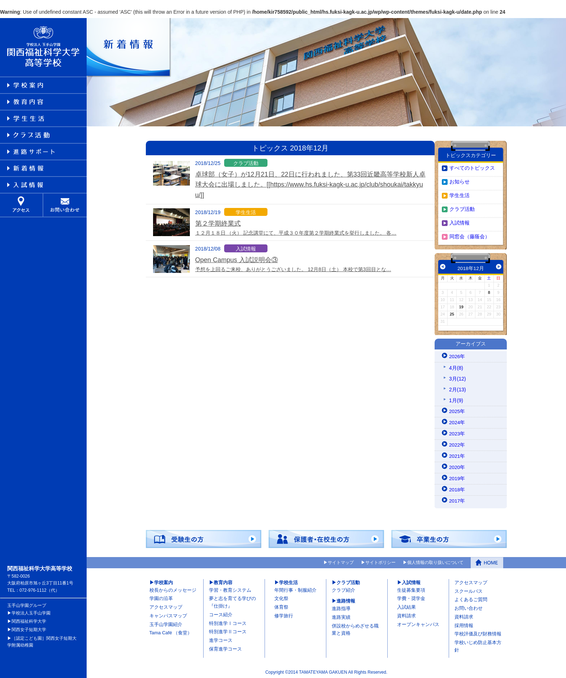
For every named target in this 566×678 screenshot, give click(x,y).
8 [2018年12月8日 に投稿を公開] (489, 291)
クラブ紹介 (343, 588)
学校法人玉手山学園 (31, 611)
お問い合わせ (468, 606)
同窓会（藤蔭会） (469, 235)
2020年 (457, 466)
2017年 (457, 499)
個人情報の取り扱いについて (435, 561)
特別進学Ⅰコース (228, 621)
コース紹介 (220, 613)
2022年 (457, 443)
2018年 (457, 488)
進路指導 (341, 607)
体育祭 (281, 605)
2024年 (457, 421)
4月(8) (456, 366)
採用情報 (463, 623)
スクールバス (468, 589)
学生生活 (459, 194)
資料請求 (406, 614)
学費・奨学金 (411, 597)
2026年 (457, 355)
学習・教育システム (230, 588)
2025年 (457, 410)
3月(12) (457, 377)
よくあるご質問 (470, 598)
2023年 (457, 432)
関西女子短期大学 (29, 628)
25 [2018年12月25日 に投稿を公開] (452, 312)
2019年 (457, 477)
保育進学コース (225, 647)
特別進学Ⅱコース (228, 630)
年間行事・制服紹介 (295, 588)
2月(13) (457, 388)
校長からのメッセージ (172, 588)
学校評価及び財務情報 (477, 632)
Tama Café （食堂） (170, 631)
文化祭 (281, 597)
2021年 (457, 454)
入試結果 (406, 605)
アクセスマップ (165, 605)
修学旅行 (283, 614)
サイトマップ (341, 561)
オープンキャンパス (418, 622)
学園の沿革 (161, 597)
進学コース (220, 639)
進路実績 (341, 615)
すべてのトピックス (472, 166)
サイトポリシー (380, 561)
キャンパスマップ (168, 614)
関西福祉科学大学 (29, 619)
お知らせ (459, 180)
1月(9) (456, 398)
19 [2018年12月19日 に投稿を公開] (461, 305)
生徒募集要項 (411, 588)
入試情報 (459, 221)
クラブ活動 (462, 207)
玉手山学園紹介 (165, 622)
